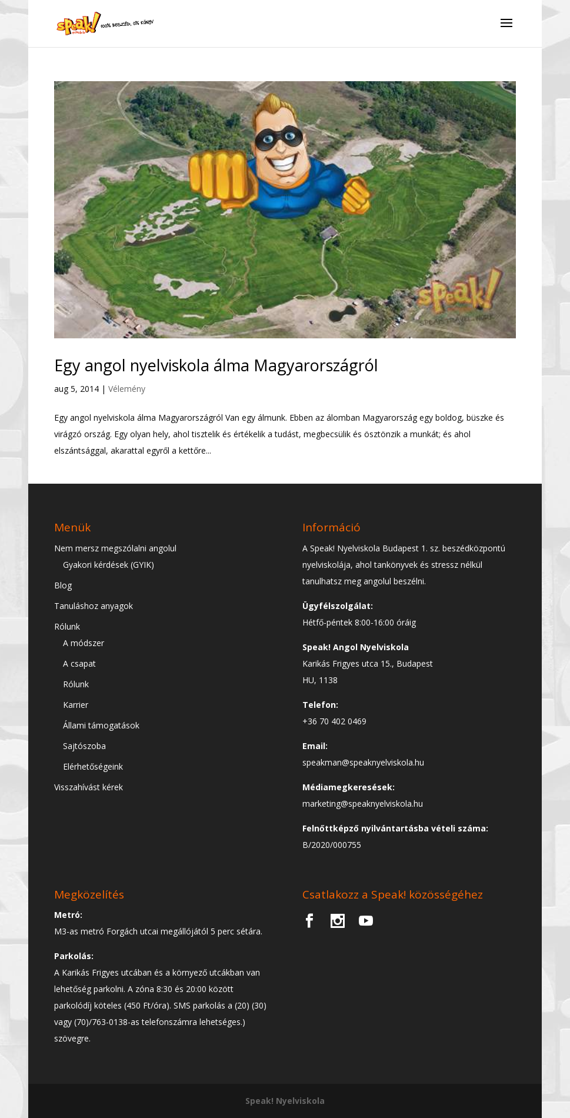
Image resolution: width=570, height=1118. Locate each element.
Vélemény (126, 388)
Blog (63, 585)
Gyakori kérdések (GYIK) (108, 564)
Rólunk (67, 626)
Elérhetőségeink (93, 766)
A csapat (79, 663)
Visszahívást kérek (88, 787)
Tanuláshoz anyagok (93, 605)
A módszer (83, 642)
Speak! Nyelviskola (285, 1100)
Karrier (75, 704)
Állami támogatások (101, 725)
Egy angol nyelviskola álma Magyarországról (216, 365)
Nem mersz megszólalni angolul (115, 548)
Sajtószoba (84, 745)
